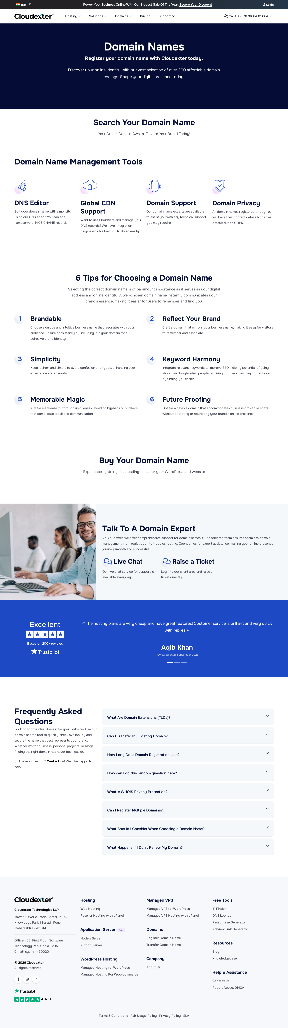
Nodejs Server (91, 938)
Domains (123, 16)
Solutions (98, 16)
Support (167, 16)
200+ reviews (52, 643)
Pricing (145, 16)
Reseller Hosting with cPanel (102, 915)
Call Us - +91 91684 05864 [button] (248, 16)
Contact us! (56, 761)
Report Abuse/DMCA (228, 988)
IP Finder (219, 909)
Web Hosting (90, 909)
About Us (153, 967)
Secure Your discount (195, 4)
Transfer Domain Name (163, 945)
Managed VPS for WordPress (168, 909)
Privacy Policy (170, 1016)
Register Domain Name (163, 938)
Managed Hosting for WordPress (105, 968)
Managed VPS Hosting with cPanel (172, 915)
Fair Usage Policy (143, 1016)
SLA (186, 1016)
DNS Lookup (221, 915)
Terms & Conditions (113, 1016)
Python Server (91, 945)
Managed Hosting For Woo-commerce (109, 974)
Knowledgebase (224, 958)
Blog (215, 951)
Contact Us (220, 981)
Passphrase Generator (229, 922)
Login (268, 4)
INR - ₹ (23, 4)
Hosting (73, 16)
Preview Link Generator (230, 929)
